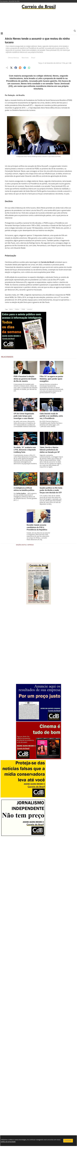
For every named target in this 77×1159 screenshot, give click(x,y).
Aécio (11, 309)
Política (17, 309)
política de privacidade (8, 1142)
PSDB (23, 309)
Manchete (25, 58)
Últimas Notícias (13, 58)
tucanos (29, 309)
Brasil (33, 58)
